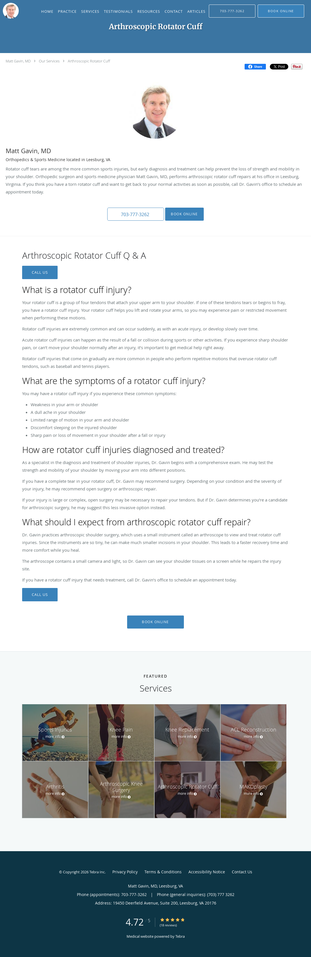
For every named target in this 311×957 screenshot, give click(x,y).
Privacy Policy (125, 871)
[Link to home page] (9, 11)
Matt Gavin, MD (18, 61)
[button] (281, 11)
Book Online (184, 214)
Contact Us (242, 871)
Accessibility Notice (206, 871)
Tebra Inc (97, 871)
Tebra (180, 936)
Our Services (49, 61)
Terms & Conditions (163, 871)
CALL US (40, 272)
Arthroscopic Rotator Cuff (89, 61)
